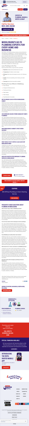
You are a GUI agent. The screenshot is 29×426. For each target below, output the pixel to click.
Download (24, 1)
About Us (18, 398)
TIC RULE (14, 423)
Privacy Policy (14, 417)
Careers (24, 396)
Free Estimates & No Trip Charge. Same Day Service (14, 35)
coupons (23, 176)
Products (18, 396)
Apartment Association (7, 310)
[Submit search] (24, 5)
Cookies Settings (3, 421)
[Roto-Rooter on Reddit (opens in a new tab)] (16, 404)
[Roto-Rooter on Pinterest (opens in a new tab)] (24, 404)
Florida (11, 38)
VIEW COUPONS (14, 198)
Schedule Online (7, 29)
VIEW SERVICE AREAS (7, 290)
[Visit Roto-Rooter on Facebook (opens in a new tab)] (24, 281)
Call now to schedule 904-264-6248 (7, 333)
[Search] (17, 5)
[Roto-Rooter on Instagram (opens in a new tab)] (26, 404)
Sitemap (24, 393)
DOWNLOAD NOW (6, 367)
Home (3, 38)
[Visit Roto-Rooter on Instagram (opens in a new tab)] (26, 281)
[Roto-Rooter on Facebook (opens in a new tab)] (20, 404)
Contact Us (18, 393)
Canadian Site (24, 391)
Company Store (24, 389)
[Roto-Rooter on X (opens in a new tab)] (22, 404)
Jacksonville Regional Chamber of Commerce (7, 313)
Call (25, 9)
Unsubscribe (14, 415)
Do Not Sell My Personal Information (14, 412)
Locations (7, 38)
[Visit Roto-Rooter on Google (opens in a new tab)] (23, 281)
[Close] (25, 421)
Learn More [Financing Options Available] (14, 349)
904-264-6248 (8, 26)
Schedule (20, 9)
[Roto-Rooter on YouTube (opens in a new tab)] (18, 404)
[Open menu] (27, 6)
